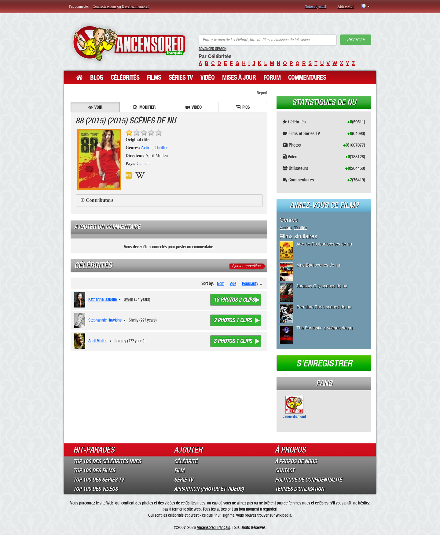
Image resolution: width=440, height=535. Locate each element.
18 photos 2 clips (234, 300)
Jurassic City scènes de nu (321, 285)
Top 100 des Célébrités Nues (107, 461)
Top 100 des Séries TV (98, 479)
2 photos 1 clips (233, 320)
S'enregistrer (324, 363)
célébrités (176, 515)
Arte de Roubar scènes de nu (324, 244)
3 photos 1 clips (233, 341)
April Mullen (98, 340)
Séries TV (181, 78)
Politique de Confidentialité (308, 479)
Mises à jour (239, 78)
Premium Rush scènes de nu (323, 306)
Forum (271, 78)
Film (179, 470)
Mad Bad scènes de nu (318, 265)
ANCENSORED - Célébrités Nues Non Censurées (129, 43)
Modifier (144, 107)
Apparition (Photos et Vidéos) (209, 489)
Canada (143, 163)
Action (146, 147)
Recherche (355, 39)
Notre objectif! (315, 6)
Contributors (99, 200)
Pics (243, 107)
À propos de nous (296, 461)
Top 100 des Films (94, 470)
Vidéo (207, 78)
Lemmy (120, 340)
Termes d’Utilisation (299, 489)
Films (154, 78)
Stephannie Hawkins (105, 320)
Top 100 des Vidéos (95, 489)
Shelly (133, 320)
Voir (95, 107)
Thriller (161, 147)
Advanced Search (212, 49)
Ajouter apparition (246, 266)
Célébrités (125, 78)
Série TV (183, 479)
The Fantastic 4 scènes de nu (324, 328)
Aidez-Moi (345, 6)
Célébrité (185, 461)
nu (217, 515)
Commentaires (307, 78)
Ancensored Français (213, 527)
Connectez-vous (104, 6)
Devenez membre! (135, 6)
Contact (284, 470)
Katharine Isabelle (102, 299)
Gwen (128, 299)
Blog (96, 78)
